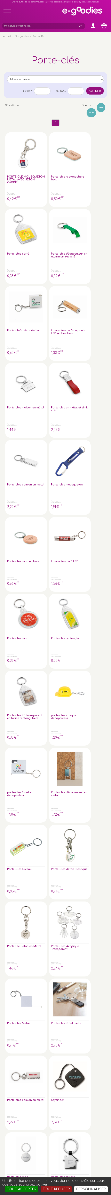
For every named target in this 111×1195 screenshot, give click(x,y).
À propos (92, 1046)
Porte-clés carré (65, 160)
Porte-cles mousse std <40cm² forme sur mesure (67, 574)
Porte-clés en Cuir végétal (67, 630)
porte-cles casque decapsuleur (93, 337)
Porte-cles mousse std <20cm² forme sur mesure (42, 574)
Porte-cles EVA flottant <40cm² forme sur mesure (93, 574)
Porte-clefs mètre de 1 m (15, 219)
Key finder (39, 511)
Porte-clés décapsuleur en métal (41, 396)
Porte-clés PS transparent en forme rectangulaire (67, 339)
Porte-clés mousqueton (41, 277)
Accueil (7, 36)
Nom (91, 113)
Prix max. (61, 91)
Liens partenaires (97, 1049)
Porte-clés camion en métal (14, 279)
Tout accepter (21, 1189)
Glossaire (92, 1043)
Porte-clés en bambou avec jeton (16, 572)
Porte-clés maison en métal (65, 220)
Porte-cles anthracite (40, 630)
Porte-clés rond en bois (67, 277)
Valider (95, 90)
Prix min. (27, 91)
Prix (101, 107)
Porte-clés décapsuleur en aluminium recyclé (93, 163)
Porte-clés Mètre (65, 454)
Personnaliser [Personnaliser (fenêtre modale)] (91, 1189)
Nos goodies (22, 36)
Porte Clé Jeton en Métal (13, 455)
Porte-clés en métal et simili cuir (93, 220)
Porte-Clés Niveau (65, 395)
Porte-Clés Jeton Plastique (91, 396)
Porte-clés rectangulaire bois (42, 161)
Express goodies (97, 1032)
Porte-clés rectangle (40, 336)
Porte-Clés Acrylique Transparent (41, 455)
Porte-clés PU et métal (93, 454)
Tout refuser (56, 1189)
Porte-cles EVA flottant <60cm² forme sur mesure (16, 633)
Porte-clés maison (91, 512)
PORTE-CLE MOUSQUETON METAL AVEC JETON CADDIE (17, 164)
